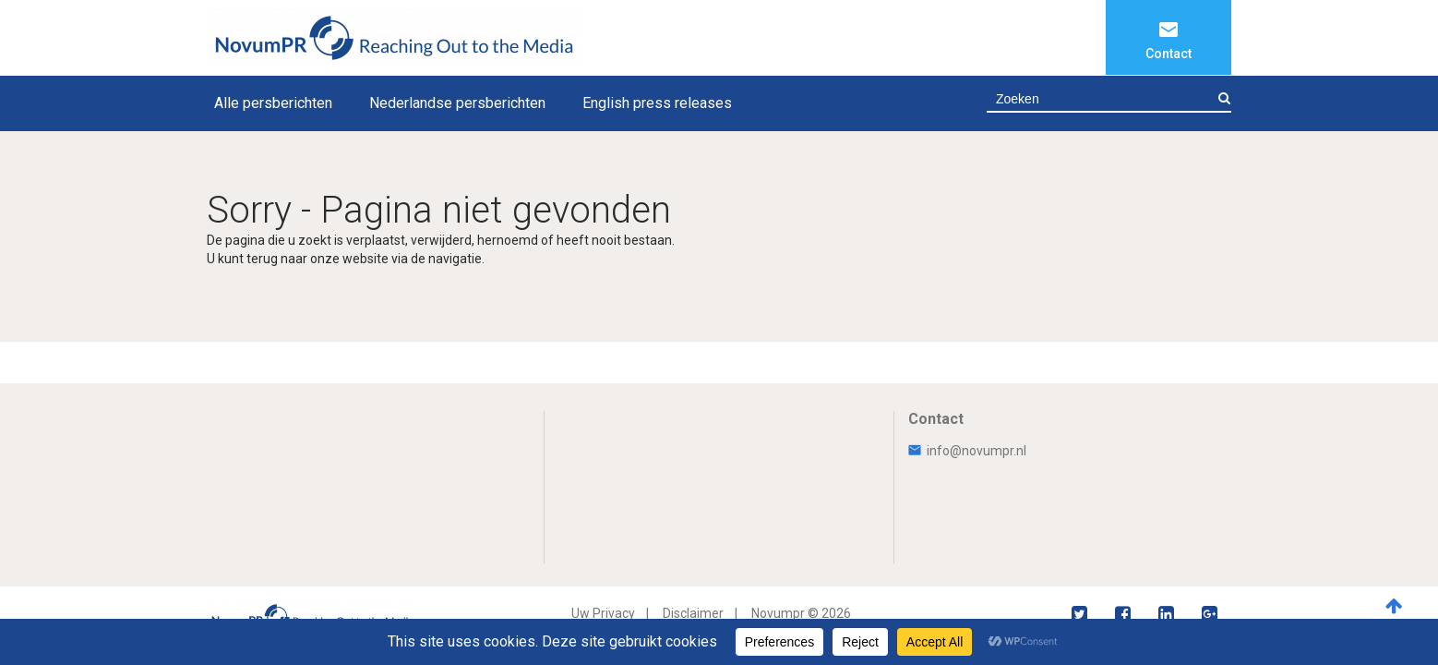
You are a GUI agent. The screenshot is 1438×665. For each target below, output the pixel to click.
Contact (1168, 53)
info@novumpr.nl (967, 450)
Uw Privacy (603, 613)
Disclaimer (693, 613)
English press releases (657, 103)
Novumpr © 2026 (801, 613)
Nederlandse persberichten (457, 103)
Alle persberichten (273, 103)
